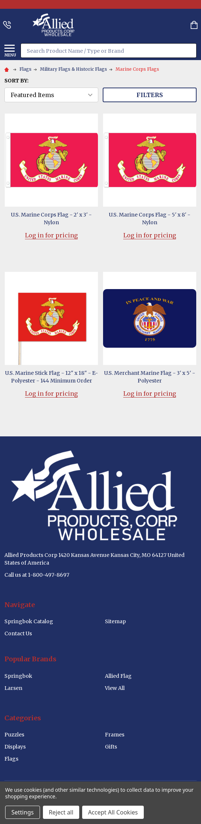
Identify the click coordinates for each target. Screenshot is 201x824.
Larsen (13, 688)
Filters (149, 95)
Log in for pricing (51, 235)
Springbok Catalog (28, 621)
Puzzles (14, 734)
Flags (11, 758)
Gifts (111, 746)
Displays (15, 746)
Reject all (61, 812)
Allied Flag (118, 676)
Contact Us (18, 633)
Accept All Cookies (113, 812)
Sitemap (115, 621)
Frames (114, 734)
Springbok (18, 676)
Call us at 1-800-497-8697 (36, 575)
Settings (22, 812)
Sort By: (16, 80)
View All (115, 688)
